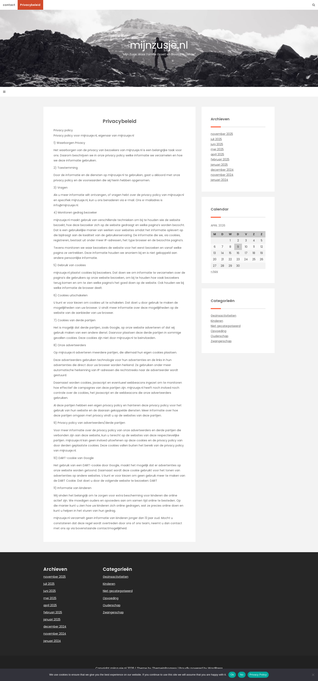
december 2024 (222, 170)
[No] (313, 675)
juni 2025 (217, 144)
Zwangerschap (221, 341)
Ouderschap (219, 336)
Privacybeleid (30, 5)
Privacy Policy (258, 674)
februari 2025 (220, 159)
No (241, 674)
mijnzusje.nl (159, 47)
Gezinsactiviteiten (223, 316)
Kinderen (217, 321)
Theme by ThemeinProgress (157, 668)
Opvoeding (218, 331)
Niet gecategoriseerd (226, 326)
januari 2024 (219, 180)
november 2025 (222, 134)
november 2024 (222, 175)
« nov (214, 271)
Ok (232, 674)
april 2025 (217, 154)
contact (9, 5)
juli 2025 (216, 139)
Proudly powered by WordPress (201, 668)
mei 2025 (217, 149)
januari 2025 (219, 165)
